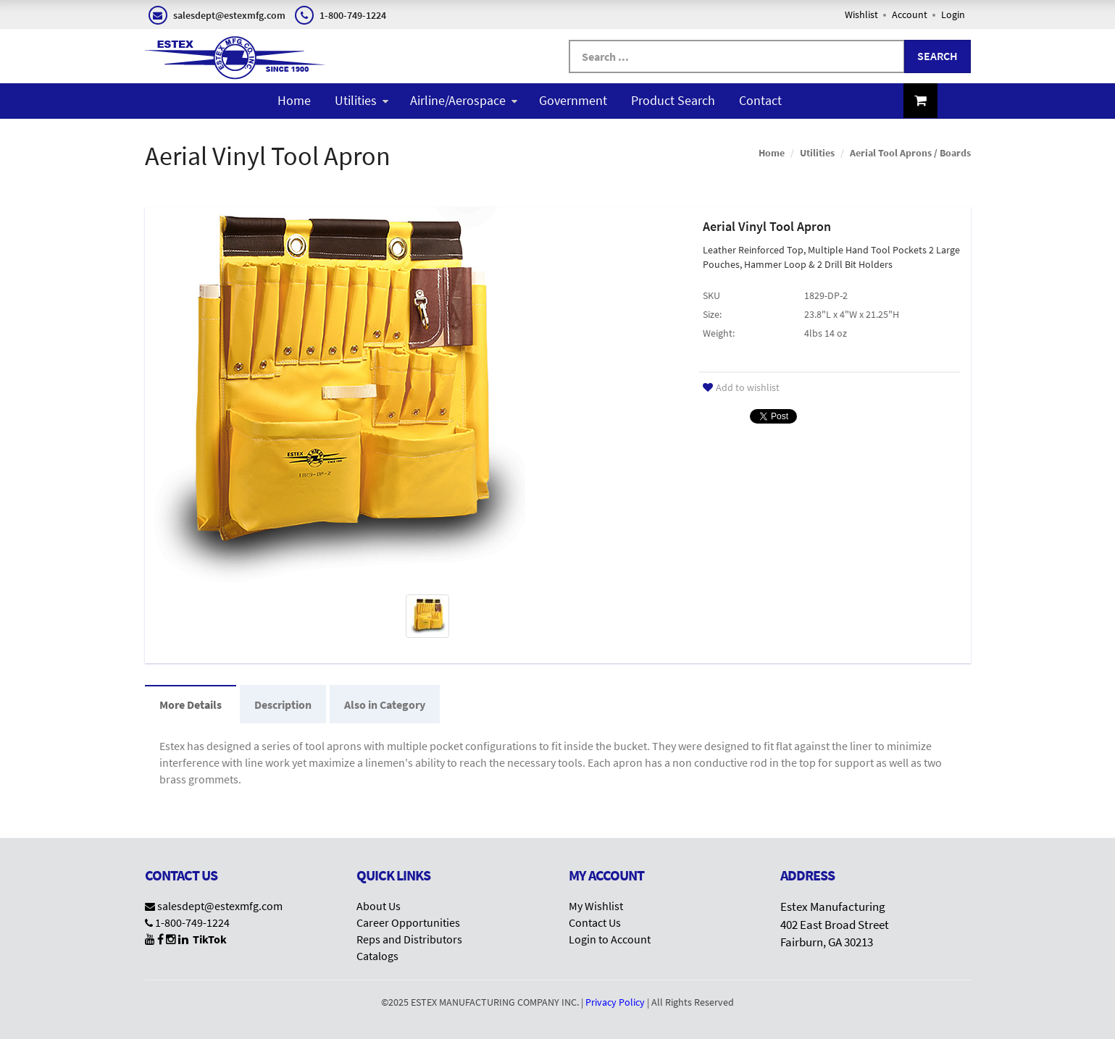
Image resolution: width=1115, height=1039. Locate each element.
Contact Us (595, 922)
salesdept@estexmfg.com (220, 906)
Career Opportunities (408, 922)
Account (909, 14)
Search (937, 56)
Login (953, 14)
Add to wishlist (741, 387)
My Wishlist (596, 906)
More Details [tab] (190, 704)
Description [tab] (283, 704)
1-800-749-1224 (192, 922)
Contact (760, 100)
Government (573, 100)
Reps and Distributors (409, 939)
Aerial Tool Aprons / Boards (910, 152)
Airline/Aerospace (463, 100)
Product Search (673, 100)
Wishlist (861, 14)
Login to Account (610, 939)
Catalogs (377, 955)
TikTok (210, 939)
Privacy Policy (615, 1002)
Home (294, 100)
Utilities (361, 100)
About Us (378, 906)
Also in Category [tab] (384, 704)
